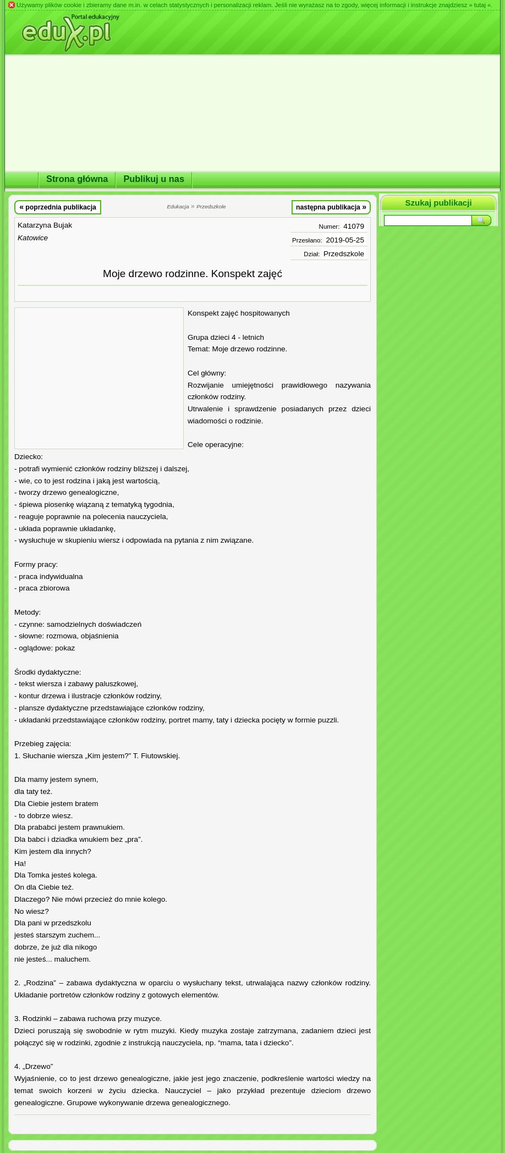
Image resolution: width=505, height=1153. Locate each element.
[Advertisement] (99, 378)
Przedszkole (343, 254)
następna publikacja (331, 206)
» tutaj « (480, 5)
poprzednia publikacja (57, 206)
